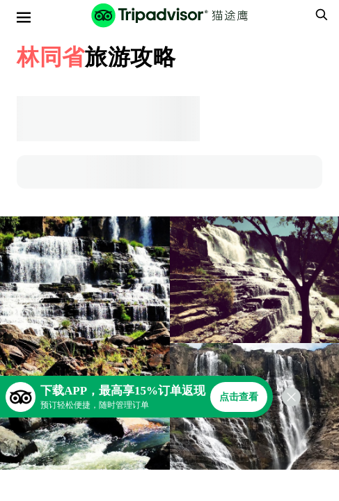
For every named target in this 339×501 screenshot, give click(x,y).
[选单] (23, 17)
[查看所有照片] (85, 343)
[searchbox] (319, 14)
